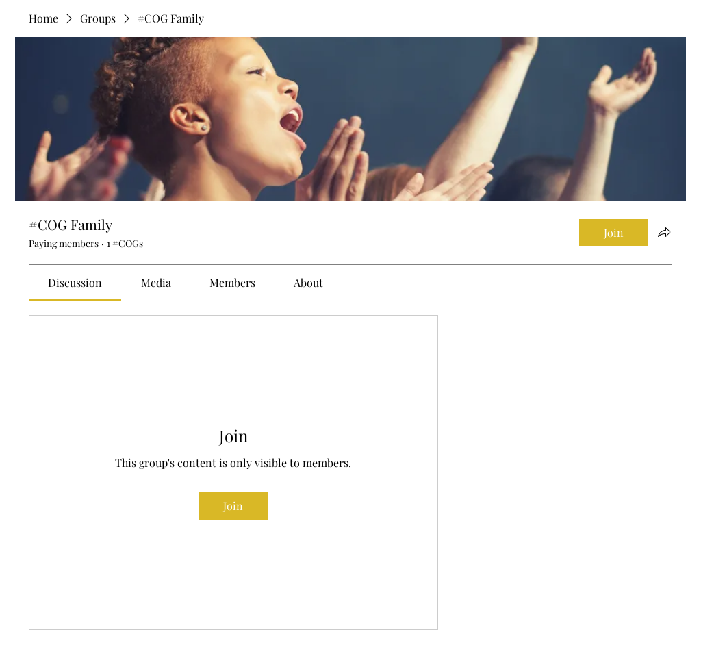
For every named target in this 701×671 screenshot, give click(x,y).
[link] (75, 282)
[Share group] (664, 232)
